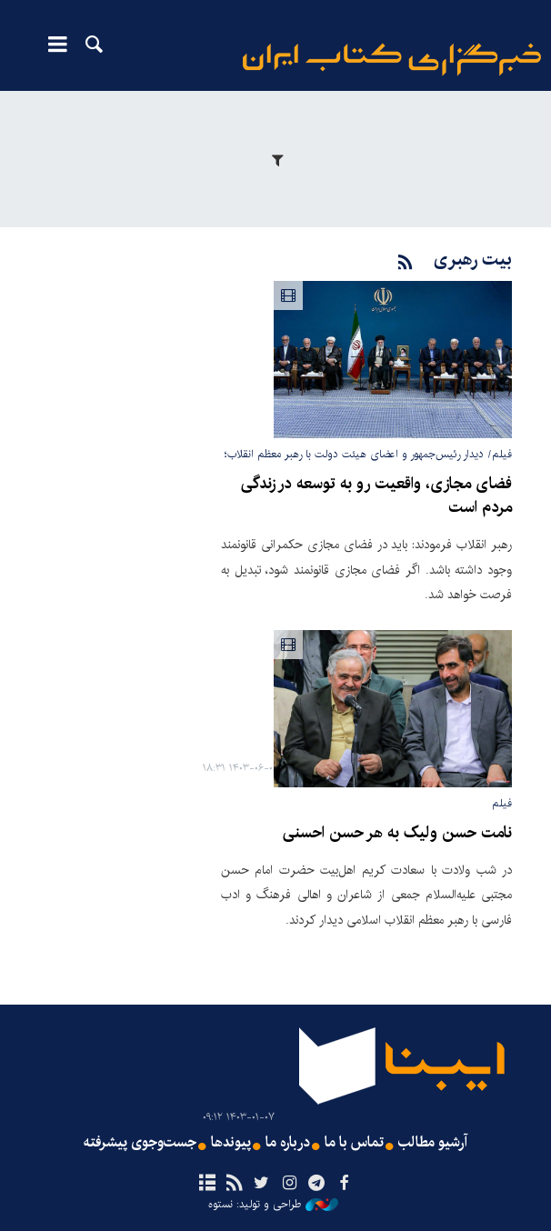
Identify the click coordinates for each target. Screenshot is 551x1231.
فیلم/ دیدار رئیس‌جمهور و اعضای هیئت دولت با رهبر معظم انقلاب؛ (368, 454)
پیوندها (231, 1143)
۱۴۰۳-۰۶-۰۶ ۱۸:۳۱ (240, 768)
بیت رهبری (473, 260)
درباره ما (287, 1143)
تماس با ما (354, 1143)
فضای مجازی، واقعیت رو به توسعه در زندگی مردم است (376, 496)
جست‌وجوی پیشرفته (140, 1143)
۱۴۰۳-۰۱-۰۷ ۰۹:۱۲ (239, 1118)
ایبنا (392, 59)
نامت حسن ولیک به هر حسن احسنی (397, 833)
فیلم (502, 803)
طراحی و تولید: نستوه (273, 1204)
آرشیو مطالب (432, 1143)
